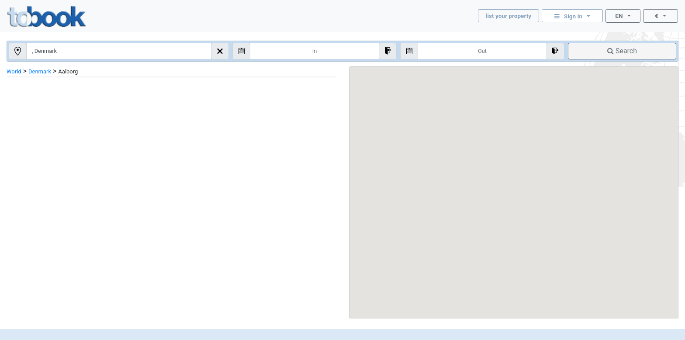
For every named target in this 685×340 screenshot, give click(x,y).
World (14, 71)
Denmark (39, 71)
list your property (508, 15)
